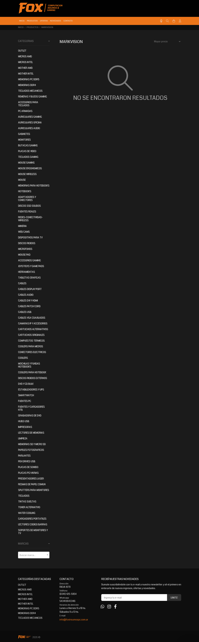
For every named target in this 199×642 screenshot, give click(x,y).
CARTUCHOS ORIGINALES (31, 335)
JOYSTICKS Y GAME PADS (31, 266)
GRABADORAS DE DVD (29, 415)
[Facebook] (115, 606)
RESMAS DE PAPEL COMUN (31, 484)
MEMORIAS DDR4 (27, 85)
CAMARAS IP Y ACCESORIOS (32, 323)
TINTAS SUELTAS (27, 501)
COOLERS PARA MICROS (30, 346)
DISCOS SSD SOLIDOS (29, 205)
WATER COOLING (26, 513)
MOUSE (22, 179)
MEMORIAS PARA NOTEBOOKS (33, 185)
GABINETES (24, 134)
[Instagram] (109, 606)
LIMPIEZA (22, 438)
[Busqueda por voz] (161, 21)
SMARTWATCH (26, 395)
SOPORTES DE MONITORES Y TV (33, 531)
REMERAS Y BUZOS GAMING (32, 96)
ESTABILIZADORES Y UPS (31, 389)
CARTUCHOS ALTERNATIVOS (33, 329)
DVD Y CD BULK (25, 383)
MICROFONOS (25, 249)
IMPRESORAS (25, 427)
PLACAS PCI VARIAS (28, 472)
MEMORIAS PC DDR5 (28, 79)
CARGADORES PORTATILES (32, 518)
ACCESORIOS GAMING (29, 260)
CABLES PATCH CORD (29, 306)
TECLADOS (23, 495)
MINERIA (22, 226)
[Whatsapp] (102, 606)
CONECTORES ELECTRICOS (32, 352)
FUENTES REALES (27, 211)
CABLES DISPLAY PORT (30, 289)
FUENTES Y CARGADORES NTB (31, 408)
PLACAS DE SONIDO (28, 467)
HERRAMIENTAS (26, 271)
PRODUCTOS (33, 27)
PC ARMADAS (25, 111)
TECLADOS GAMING (28, 156)
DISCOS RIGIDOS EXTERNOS (32, 378)
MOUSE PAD (24, 254)
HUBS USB (23, 421)
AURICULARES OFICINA (30, 122)
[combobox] (34, 555)
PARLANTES (24, 455)
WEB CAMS (24, 231)
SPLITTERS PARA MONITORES (33, 490)
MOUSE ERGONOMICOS (30, 168)
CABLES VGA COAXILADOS (31, 317)
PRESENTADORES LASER (31, 478)
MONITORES (24, 139)
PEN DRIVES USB (26, 461)
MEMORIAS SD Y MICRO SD (32, 444)
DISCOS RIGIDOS (26, 243)
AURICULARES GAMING (30, 116)
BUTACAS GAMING (28, 145)
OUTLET (22, 50)
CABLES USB (24, 312)
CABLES (22, 283)
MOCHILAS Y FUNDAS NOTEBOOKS (29, 365)
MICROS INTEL (25, 62)
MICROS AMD (25, 56)
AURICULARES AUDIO (29, 128)
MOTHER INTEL (25, 73)
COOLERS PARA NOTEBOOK (32, 372)
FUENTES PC (24, 401)
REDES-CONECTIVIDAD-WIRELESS (30, 218)
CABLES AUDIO (25, 294)
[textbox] (33, 555)
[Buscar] (167, 21)
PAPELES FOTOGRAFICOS (31, 449)
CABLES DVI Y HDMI (28, 300)
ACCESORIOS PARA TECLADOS (28, 103)
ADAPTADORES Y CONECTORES (27, 198)
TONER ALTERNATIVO (29, 507)
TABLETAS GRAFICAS (29, 277)
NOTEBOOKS (24, 191)
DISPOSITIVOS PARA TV (30, 237)
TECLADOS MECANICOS (30, 90)
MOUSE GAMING (26, 162)
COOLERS (23, 357)
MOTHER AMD (25, 67)
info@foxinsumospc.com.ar (74, 619)
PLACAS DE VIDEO (27, 151)
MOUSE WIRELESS (27, 174)
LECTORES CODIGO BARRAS (32, 524)
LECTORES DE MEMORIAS (31, 432)
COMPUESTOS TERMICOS (31, 340)
